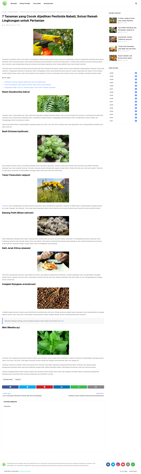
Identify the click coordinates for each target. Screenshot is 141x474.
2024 (123, 79)
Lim (4, 25)
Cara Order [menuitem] (37, 3)
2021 (123, 89)
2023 (123, 82)
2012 (123, 117)
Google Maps (133, 471)
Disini (62, 321)
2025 (123, 76)
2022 (123, 86)
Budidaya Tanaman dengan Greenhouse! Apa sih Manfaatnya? (25, 82)
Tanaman (5, 206)
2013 (123, 114)
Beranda (4, 12)
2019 (123, 95)
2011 (123, 121)
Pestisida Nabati (13, 12)
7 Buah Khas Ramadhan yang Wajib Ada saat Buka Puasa (127, 47)
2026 (123, 73)
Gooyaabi (28, 471)
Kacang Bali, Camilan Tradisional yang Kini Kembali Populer (125, 38)
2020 (123, 92)
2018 (123, 98)
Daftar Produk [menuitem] (25, 3)
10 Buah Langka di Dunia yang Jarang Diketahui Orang (126, 19)
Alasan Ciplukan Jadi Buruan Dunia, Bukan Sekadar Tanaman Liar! (125, 57)
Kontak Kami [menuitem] (48, 3)
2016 (123, 105)
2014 (123, 111)
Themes (22, 471)
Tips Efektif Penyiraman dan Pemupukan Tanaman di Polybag (127, 29)
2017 (123, 102)
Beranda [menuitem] (14, 3)
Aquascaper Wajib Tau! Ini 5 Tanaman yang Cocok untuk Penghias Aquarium (30, 87)
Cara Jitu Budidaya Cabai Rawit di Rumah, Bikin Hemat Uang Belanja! (28, 85)
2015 (123, 108)
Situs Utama (123, 471)
